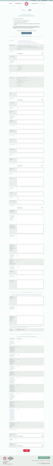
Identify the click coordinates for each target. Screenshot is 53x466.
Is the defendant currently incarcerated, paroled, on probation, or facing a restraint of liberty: (12, 262)
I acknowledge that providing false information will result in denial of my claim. (12, 374)
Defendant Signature (11, 439)
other (18, 70)
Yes (18, 107)
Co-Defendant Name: (12, 111)
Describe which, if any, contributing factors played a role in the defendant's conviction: (12, 318)
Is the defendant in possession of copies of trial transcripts (12, 256)
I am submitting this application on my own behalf (24, 40)
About (10, 3)
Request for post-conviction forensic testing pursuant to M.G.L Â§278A (27, 46)
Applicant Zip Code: (12, 144)
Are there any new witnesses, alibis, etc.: (12, 236)
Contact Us (48, 460)
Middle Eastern (19, 81)
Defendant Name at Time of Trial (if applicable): (12, 62)
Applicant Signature (12, 429)
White (18, 83)
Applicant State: (12, 149)
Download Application (26, 33)
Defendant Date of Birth (12, 98)
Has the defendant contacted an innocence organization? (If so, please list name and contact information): (12, 248)
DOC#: (11, 93)
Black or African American (21, 82)
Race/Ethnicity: (12, 77)
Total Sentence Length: (12, 169)
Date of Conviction (12, 163)
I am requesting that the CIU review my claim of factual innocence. (12, 355)
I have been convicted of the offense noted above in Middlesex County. (12, 343)
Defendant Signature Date (12, 444)
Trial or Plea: (11, 197)
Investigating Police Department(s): (12, 211)
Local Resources (33, 0)
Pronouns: (11, 65)
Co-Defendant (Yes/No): (12, 108)
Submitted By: (12, 40)
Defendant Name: (12, 56)
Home (33, 460)
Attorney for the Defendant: (12, 121)
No (18, 108)
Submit (26, 450)
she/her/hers (19, 65)
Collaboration (34, 3)
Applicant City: (12, 139)
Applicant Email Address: (12, 159)
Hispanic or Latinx (20, 84)
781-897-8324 (5, 463)
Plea (18, 198)
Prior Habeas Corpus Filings (12, 281)
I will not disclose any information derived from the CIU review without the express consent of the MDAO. (12, 425)
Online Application (44, 457)
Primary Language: (12, 125)
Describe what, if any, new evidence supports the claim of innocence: (12, 308)
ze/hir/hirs (19, 69)
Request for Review (12, 45)
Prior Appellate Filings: (12, 271)
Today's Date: (11, 51)
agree (18, 341)
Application (42, 3)
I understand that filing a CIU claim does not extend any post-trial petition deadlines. (12, 368)
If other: (11, 72)
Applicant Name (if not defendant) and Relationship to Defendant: (12, 117)
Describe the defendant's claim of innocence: (12, 297)
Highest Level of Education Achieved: (12, 130)
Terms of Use (48, 463)
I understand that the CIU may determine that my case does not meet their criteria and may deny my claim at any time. (12, 361)
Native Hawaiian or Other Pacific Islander (23, 80)
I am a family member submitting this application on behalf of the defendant (27, 43)
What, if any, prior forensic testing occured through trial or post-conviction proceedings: (12, 217)
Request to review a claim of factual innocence (23, 45)
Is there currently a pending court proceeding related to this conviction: (12, 267)
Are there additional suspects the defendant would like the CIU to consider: (12, 226)
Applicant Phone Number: (12, 154)
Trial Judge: (11, 192)
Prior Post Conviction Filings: (12, 276)
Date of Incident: (12, 205)
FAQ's (39, 0)
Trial (18, 197)
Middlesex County (44, 0)
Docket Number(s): (12, 102)
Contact (50, 0)
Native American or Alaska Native (22, 77)
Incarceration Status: (11, 174)
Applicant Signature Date (12, 434)
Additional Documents (11, 330)
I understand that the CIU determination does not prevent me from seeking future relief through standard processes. (12, 396)
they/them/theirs (19, 68)
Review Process (18, 3)
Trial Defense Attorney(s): (11, 188)
